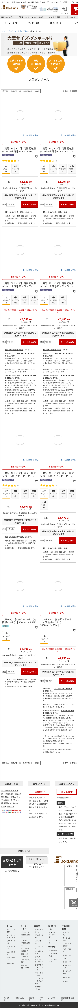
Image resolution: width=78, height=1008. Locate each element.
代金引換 (9, 793)
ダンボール (12, 31)
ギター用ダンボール (39, 974)
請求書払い (6, 803)
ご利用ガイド (23, 17)
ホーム (9, 926)
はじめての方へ (7, 17)
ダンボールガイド (39, 17)
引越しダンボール (39, 930)
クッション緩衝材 (67, 944)
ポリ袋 (65, 981)
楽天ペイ (10, 806)
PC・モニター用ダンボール (39, 980)
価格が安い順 (16, 91)
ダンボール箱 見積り (25, 949)
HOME (4, 31)
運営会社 (32, 999)
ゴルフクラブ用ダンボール (39, 967)
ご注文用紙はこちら (37, 868)
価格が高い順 (27, 91)
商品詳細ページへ (18, 142)
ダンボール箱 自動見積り (25, 934)
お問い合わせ (70, 17)
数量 (4, 204)
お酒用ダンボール (39, 987)
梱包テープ (67, 962)
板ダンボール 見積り (25, 955)
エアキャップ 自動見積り (25, 942)
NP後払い (15, 800)
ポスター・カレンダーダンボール (39, 959)
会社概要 (10, 963)
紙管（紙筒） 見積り (25, 966)
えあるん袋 (53, 950)
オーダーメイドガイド (11, 936)
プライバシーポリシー (47, 999)
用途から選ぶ (23, 31)
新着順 (37, 91)
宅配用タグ (67, 977)
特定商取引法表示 (67, 999)
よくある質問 (54, 17)
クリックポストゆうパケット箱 (39, 950)
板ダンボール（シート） (53, 934)
